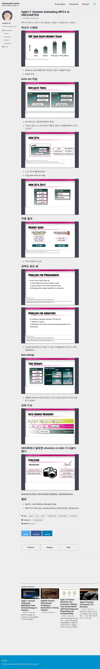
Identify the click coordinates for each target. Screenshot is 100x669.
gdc (37, 532)
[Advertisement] (59, 584)
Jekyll (28, 664)
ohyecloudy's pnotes (12, 4)
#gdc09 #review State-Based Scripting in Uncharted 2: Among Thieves (50, 621)
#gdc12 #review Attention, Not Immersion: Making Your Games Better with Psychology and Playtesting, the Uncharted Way (69, 622)
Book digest (59, 4)
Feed (4, 661)
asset (31, 532)
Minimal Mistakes (36, 664)
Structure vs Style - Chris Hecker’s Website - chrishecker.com (47, 506)
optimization (63, 532)
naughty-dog (52, 532)
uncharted (73, 532)
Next (69, 562)
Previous (31, 562)
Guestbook (73, 4)
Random (85, 4)
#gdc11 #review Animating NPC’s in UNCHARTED (45, 13)
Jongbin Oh (7, 23)
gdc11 (43, 532)
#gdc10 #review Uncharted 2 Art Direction (87, 619)
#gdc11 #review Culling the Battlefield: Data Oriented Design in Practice (29, 621)
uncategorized (37, 536)
